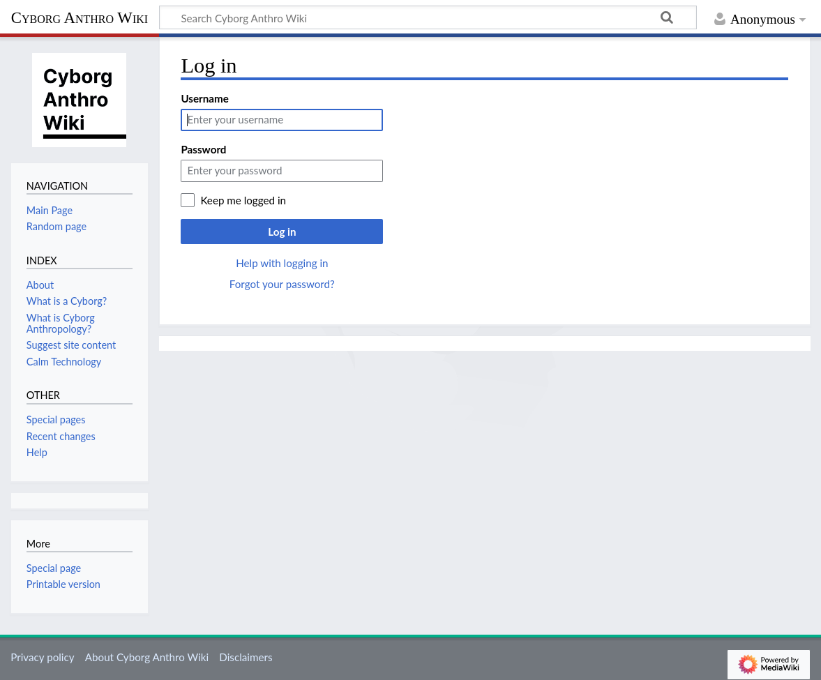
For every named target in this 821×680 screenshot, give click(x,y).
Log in (282, 231)
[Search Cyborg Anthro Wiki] (428, 17)
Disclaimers (245, 657)
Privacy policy (42, 657)
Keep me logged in (243, 200)
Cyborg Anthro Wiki (79, 18)
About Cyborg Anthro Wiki (147, 657)
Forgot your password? (282, 284)
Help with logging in (282, 263)
